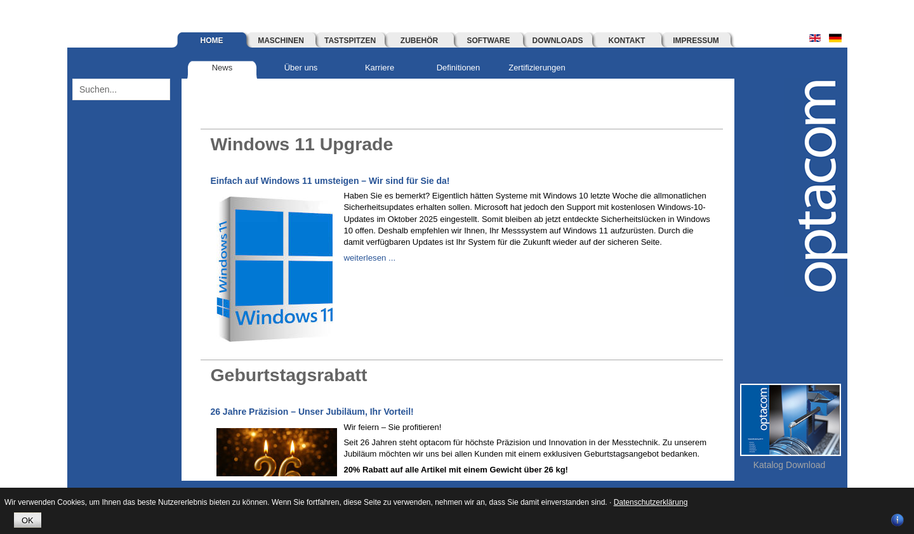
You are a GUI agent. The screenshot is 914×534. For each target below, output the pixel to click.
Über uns (301, 67)
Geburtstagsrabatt (292, 374)
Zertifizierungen (537, 67)
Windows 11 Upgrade (306, 143)
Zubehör (419, 40)
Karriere (379, 67)
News (222, 67)
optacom (815, 187)
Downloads (558, 40)
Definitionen (458, 67)
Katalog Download (789, 465)
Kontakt (627, 40)
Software (488, 40)
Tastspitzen (350, 40)
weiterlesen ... (368, 258)
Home (212, 40)
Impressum (696, 40)
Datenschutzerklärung (651, 502)
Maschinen (281, 40)
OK (28, 520)
